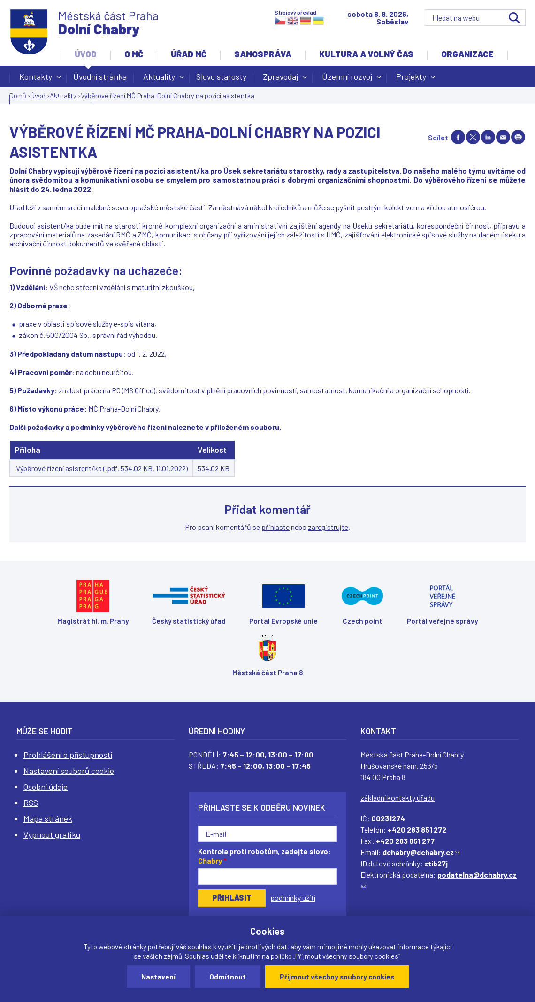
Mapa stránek (47, 818)
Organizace (467, 54)
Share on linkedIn (488, 137)
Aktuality (159, 79)
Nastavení (158, 976)
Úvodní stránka (100, 76)
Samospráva (262, 54)
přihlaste (275, 526)
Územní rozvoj (347, 79)
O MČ (133, 54)
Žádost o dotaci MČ (50, 98)
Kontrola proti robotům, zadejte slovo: (264, 856)
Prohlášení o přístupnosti (67, 755)
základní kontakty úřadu (397, 797)
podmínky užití (292, 897)
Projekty (411, 79)
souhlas (200, 946)
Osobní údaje (45, 786)
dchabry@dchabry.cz (420, 852)
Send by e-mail (503, 137)
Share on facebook (458, 137)
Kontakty (35, 79)
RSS (30, 802)
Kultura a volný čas (366, 54)
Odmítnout (227, 976)
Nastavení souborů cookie (68, 770)
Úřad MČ (188, 54)
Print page (518, 137)
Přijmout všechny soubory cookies (337, 976)
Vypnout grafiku (51, 834)
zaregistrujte (328, 526)
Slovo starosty (221, 76)
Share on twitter (473, 137)
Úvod (86, 54)
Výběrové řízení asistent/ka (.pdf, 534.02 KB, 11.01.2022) (102, 468)
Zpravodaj (280, 79)
